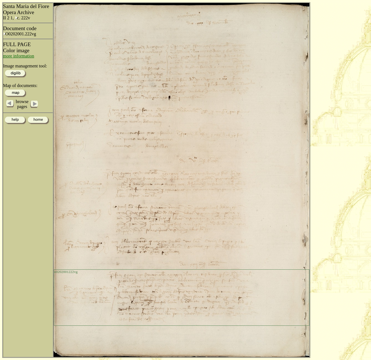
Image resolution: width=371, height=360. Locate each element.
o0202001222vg (66, 272)
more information (18, 56)
